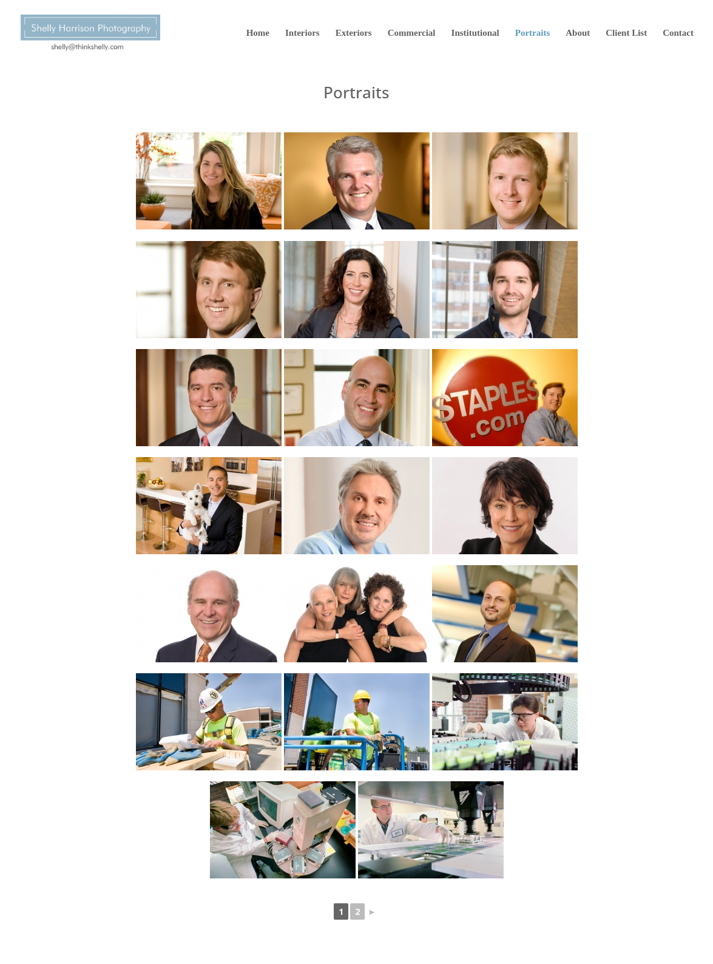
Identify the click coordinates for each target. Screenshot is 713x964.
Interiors (302, 33)
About (578, 33)
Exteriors (354, 33)
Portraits (532, 33)
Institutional (475, 33)
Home (257, 33)
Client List (626, 33)
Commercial (412, 33)
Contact (678, 33)
